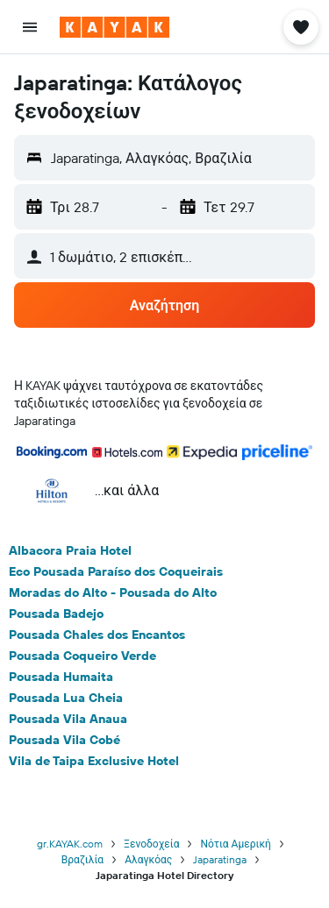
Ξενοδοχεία (151, 843)
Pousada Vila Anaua (68, 719)
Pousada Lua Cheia (66, 698)
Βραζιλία (82, 859)
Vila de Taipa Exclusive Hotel (94, 761)
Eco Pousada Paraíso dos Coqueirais (116, 571)
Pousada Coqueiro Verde (82, 655)
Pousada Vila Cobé (64, 740)
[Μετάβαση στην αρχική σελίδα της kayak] (114, 27)
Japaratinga (220, 859)
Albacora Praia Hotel (70, 550)
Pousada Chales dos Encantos (97, 634)
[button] (30, 27)
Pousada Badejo (56, 613)
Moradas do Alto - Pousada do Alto (113, 592)
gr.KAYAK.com (70, 843)
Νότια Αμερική (235, 843)
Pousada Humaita (61, 677)
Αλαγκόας (148, 859)
